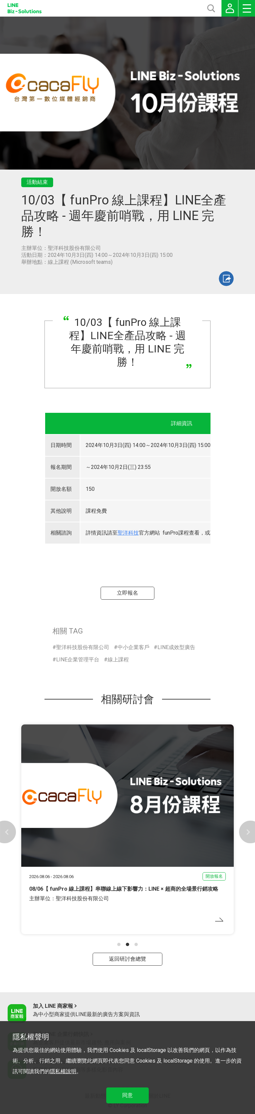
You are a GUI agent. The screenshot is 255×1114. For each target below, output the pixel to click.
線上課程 (118, 659)
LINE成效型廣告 (176, 647)
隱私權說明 (63, 1071)
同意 (127, 1095)
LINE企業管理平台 (77, 659)
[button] (119, 944)
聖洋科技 (128, 533)
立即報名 (127, 593)
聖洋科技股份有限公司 (82, 647)
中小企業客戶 (133, 647)
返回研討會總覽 (127, 959)
